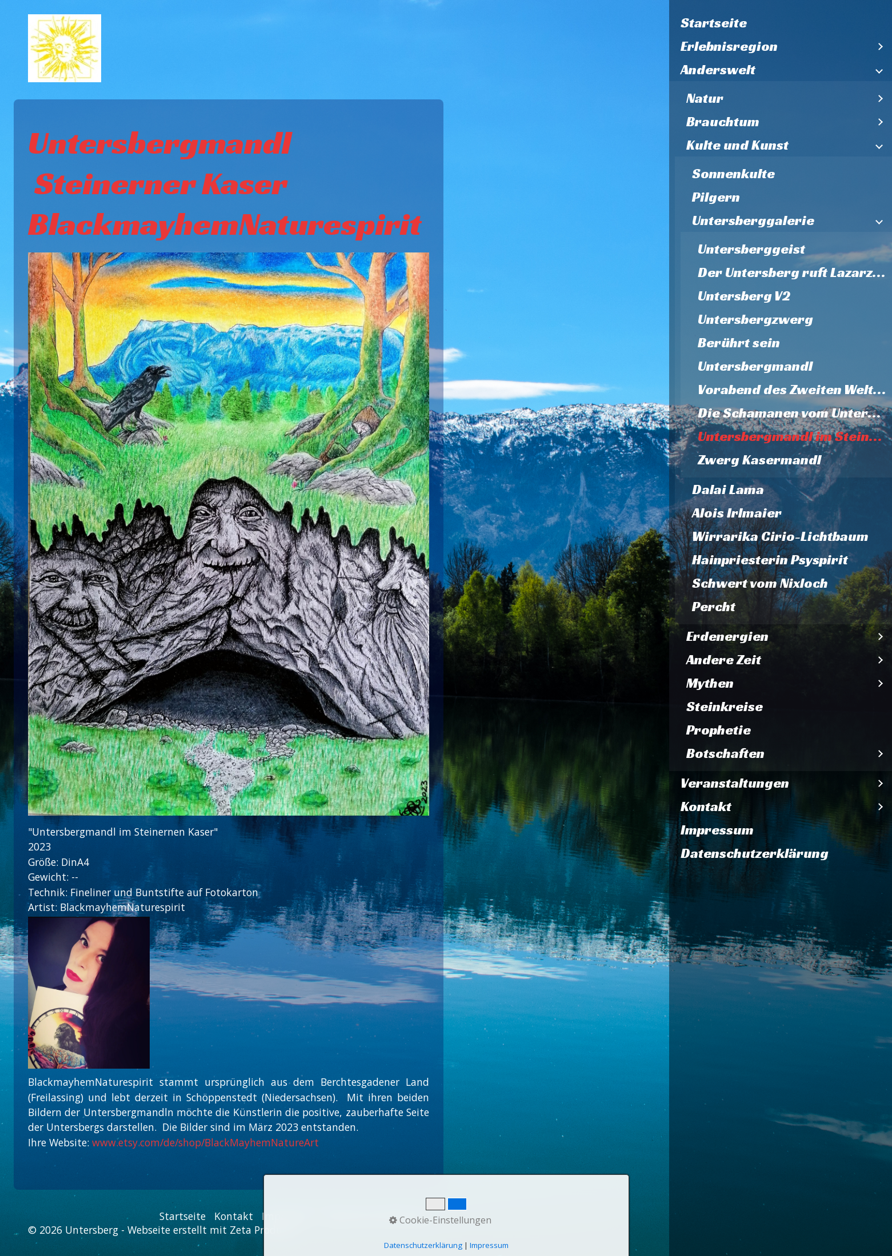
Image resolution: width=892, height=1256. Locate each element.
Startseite (714, 22)
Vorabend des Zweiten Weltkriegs (795, 389)
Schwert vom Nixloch (760, 583)
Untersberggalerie (753, 220)
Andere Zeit (723, 659)
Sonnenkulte (733, 173)
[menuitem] (780, 23)
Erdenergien (727, 636)
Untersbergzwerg (755, 319)
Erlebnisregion (729, 46)
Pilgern (716, 197)
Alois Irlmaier (737, 512)
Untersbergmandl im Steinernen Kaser (795, 436)
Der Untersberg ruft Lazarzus (793, 272)
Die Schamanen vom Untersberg (795, 413)
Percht (713, 606)
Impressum (717, 829)
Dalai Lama (728, 489)
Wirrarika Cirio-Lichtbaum (780, 536)
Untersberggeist (751, 249)
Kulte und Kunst (737, 145)
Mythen (710, 683)
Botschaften (725, 753)
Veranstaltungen (735, 783)
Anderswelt (718, 69)
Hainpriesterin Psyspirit (770, 559)
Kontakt (706, 806)
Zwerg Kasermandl (759, 459)
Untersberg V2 (744, 295)
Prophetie (718, 730)
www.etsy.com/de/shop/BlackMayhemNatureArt (205, 1142)
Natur (704, 98)
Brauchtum (722, 121)
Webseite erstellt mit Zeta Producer (211, 1230)
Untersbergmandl (755, 366)
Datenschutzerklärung (755, 853)
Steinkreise (724, 706)
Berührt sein (739, 342)
